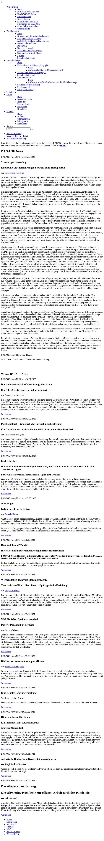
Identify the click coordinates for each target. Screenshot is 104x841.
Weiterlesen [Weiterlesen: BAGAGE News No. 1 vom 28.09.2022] (6, 815)
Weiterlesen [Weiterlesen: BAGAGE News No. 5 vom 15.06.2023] (6, 683)
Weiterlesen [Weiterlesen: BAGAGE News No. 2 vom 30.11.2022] (6, 776)
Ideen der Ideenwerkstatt (17, 136)
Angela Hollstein (12, 590)
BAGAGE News (13, 133)
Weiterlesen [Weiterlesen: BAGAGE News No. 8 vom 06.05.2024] (6, 609)
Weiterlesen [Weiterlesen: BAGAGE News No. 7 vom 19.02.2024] (6, 651)
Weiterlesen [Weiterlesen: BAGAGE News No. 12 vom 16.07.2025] (6, 414)
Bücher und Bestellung (16, 138)
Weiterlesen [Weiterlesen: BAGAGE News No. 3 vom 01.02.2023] (6, 749)
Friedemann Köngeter (14, 173)
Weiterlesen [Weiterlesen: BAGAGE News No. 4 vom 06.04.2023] (6, 707)
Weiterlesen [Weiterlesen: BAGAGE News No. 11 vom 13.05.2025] (6, 535)
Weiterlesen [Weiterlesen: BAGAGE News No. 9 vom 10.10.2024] (6, 570)
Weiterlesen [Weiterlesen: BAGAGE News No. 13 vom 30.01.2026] (6, 451)
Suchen (9, 126)
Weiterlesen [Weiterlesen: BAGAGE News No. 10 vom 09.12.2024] (6, 494)
